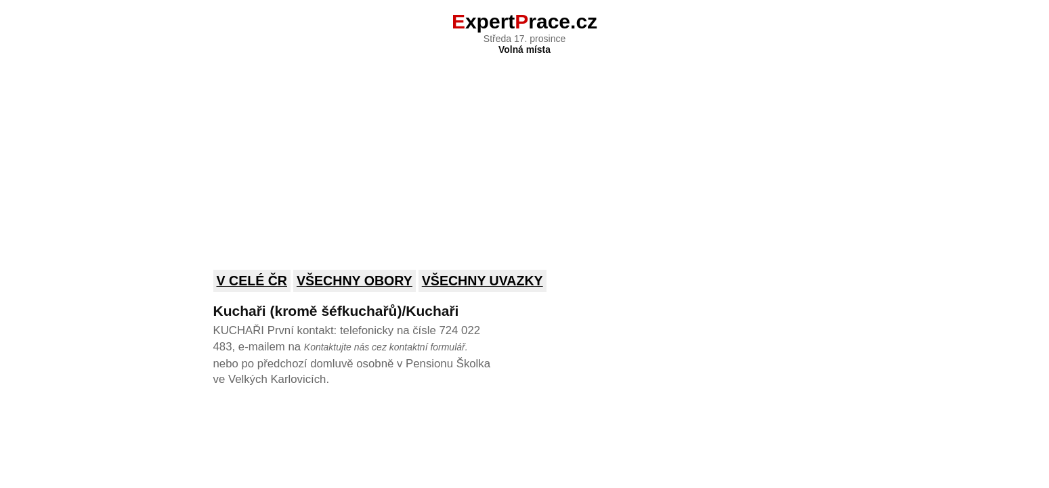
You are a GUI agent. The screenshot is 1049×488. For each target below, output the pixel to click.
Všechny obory (354, 280)
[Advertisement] (524, 153)
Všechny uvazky (482, 280)
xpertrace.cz (524, 21)
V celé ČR (252, 280)
